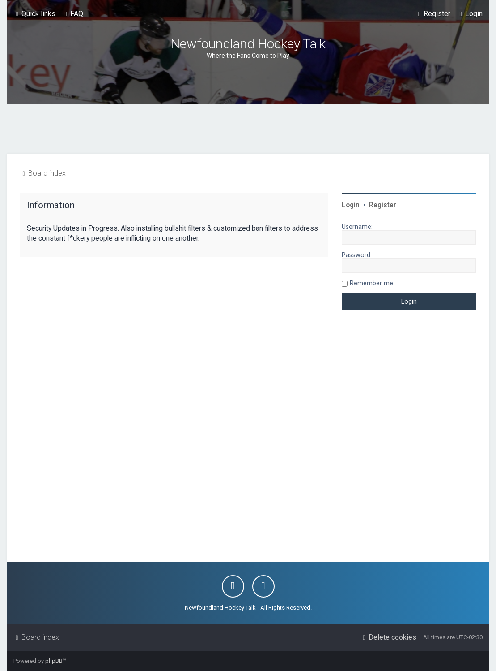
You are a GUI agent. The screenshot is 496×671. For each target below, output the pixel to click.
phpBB (54, 661)
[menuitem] (72, 14)
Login (351, 205)
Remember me (371, 283)
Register (382, 205)
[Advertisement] (248, 129)
